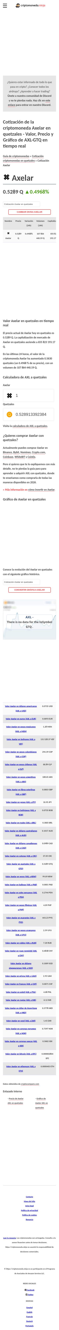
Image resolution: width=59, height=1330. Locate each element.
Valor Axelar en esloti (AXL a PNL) (21, 992)
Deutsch (29, 1321)
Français (29, 1316)
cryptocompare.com (30, 1084)
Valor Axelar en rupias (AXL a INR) (21, 1000)
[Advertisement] (29, 46)
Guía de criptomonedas (16, 156)
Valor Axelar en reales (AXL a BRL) (21, 822)
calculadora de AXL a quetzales (29, 426)
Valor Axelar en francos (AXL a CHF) (21, 984)
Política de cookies (29, 1215)
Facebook (30, 1290)
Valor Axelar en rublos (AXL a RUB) (21, 943)
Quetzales (8, 404)
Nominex (25, 452)
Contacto (29, 1196)
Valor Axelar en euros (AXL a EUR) (21, 718)
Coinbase (8, 457)
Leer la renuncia (9, 1238)
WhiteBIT (20, 457)
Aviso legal (29, 1206)
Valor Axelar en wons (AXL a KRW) (21, 876)
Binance (7, 452)
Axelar (6, 385)
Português (29, 1326)
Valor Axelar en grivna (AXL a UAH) (21, 976)
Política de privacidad (29, 1210)
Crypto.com (38, 452)
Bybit (16, 452)
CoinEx (31, 457)
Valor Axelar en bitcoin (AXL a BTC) (21, 1054)
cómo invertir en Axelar (41, 489)
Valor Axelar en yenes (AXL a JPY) (21, 802)
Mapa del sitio (29, 1201)
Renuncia (29, 1219)
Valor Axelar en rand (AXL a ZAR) (21, 1020)
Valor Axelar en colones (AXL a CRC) (21, 856)
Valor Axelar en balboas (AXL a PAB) (21, 884)
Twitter (30, 1294)
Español (29, 1307)
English (29, 1312)
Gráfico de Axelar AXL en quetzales (41, 1103)
